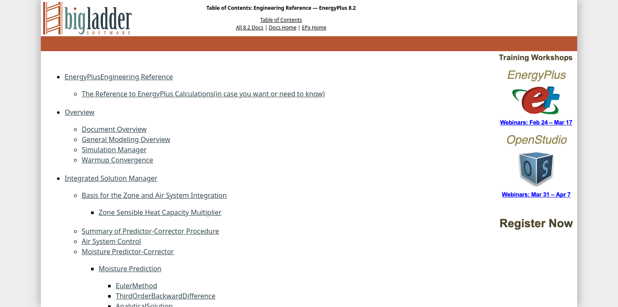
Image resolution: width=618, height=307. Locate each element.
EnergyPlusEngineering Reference (119, 76)
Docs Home (283, 27)
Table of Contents (281, 19)
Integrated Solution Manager (111, 178)
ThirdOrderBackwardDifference (165, 296)
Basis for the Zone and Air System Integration (154, 195)
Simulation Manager (114, 149)
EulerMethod (136, 285)
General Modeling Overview (126, 139)
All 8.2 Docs (249, 27)
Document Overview (114, 129)
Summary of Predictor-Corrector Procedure (150, 231)
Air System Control (111, 241)
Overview (79, 112)
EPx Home (314, 27)
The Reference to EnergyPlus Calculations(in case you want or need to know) (203, 93)
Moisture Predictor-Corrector (128, 251)
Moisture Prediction (130, 268)
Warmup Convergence (117, 160)
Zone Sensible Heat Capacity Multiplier (160, 212)
